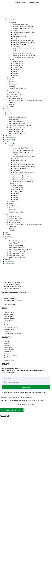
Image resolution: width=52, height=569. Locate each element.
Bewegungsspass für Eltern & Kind (23, 40)
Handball (11, 78)
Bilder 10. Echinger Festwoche (18, 117)
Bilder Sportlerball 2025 (16, 121)
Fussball (11, 59)
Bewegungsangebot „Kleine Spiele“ (24, 43)
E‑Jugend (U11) (17, 67)
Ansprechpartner (14, 92)
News (6, 109)
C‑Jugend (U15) (18, 63)
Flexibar (15, 30)
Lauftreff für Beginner (19, 51)
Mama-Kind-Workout (19, 36)
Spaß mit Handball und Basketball (23, 49)
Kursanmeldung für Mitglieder (22, 53)
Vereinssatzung (14, 96)
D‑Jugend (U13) (18, 65)
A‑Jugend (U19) (18, 61)
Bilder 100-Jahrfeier (15, 119)
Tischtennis (12, 82)
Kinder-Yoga (16, 47)
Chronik (11, 107)
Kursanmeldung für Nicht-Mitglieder (24, 55)
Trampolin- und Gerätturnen (17, 88)
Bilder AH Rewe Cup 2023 (17, 133)
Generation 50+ (18, 34)
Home (7, 18)
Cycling (15, 38)
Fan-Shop (8, 135)
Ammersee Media (14, 400)
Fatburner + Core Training (21, 28)
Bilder (7, 115)
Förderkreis (12, 102)
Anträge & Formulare (15, 98)
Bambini (15, 71)
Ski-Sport (12, 86)
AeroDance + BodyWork (20, 24)
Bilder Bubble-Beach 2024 (17, 123)
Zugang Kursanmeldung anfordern (23, 57)
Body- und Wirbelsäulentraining (23, 26)
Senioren (15, 74)
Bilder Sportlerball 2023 (16, 131)
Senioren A (16, 76)
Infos (6, 90)
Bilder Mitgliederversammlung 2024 (20, 125)
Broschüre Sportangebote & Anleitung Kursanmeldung (26, 100)
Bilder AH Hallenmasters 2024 (18, 127)
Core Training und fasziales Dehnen (24, 32)
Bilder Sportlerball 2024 (16, 129)
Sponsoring (8, 113)
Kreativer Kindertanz (19, 45)
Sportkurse (12, 22)
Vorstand (12, 105)
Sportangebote (10, 20)
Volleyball (12, 80)
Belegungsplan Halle (15, 94)
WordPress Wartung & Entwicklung (32, 400)
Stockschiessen (14, 84)
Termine (7, 111)
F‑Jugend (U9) (17, 69)
